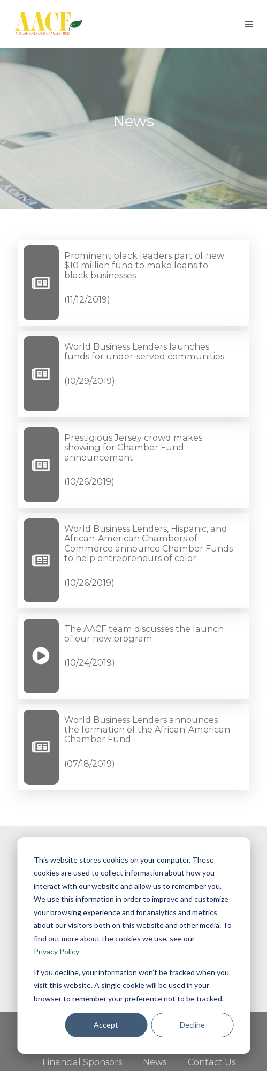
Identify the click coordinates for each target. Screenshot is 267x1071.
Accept (106, 1024)
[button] (248, 24)
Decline (192, 1024)
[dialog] (133, 945)
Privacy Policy (56, 951)
